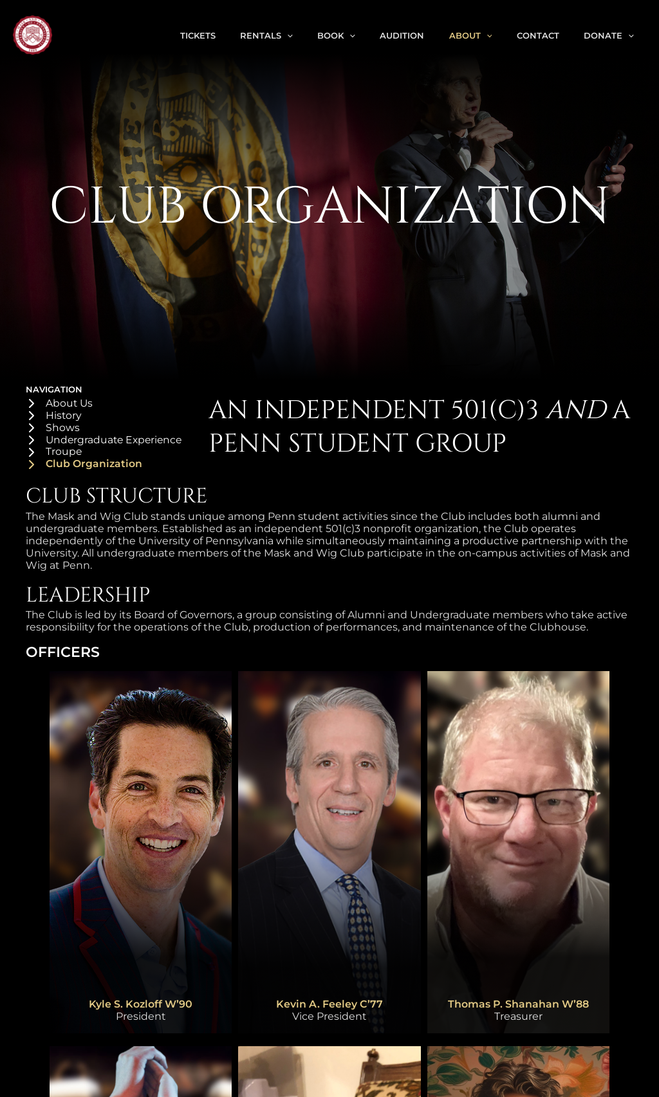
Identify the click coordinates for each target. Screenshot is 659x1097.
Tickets (232, 35)
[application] (316, 35)
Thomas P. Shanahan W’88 (518, 1005)
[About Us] (60, 404)
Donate (611, 35)
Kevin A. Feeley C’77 (329, 1005)
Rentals (296, 35)
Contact (545, 35)
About (483, 35)
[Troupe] (54, 453)
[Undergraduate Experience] (106, 441)
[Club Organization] (85, 465)
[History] (54, 416)
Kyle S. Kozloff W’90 (141, 1005)
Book (361, 35)
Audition (420, 35)
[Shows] (53, 428)
